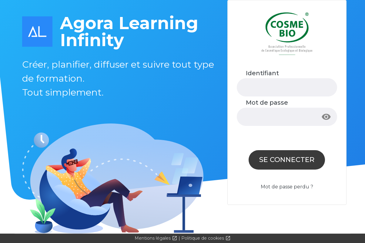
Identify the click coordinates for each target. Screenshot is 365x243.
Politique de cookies (203, 238)
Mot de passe (267, 102)
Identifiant (262, 73)
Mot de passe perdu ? (287, 187)
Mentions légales (153, 238)
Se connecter (286, 159)
